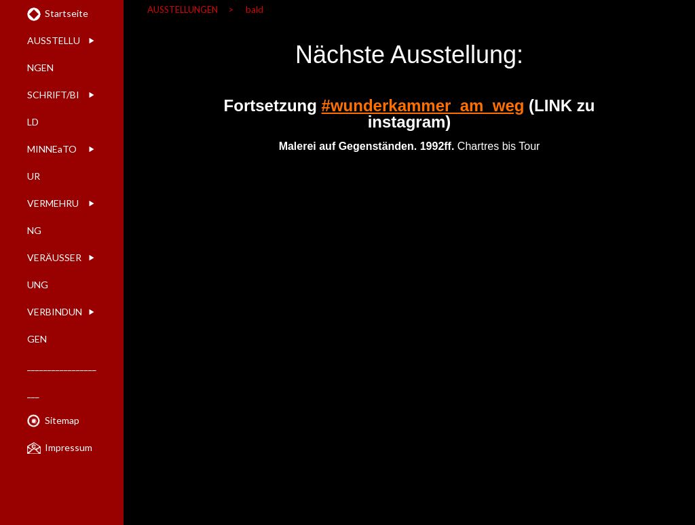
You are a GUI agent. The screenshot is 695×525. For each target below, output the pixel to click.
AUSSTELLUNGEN (53, 54)
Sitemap (62, 420)
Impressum (68, 447)
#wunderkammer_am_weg (423, 105)
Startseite (66, 13)
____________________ (61, 379)
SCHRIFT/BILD (53, 108)
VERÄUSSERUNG (54, 271)
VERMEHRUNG (53, 216)
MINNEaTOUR (52, 162)
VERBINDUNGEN (54, 325)
